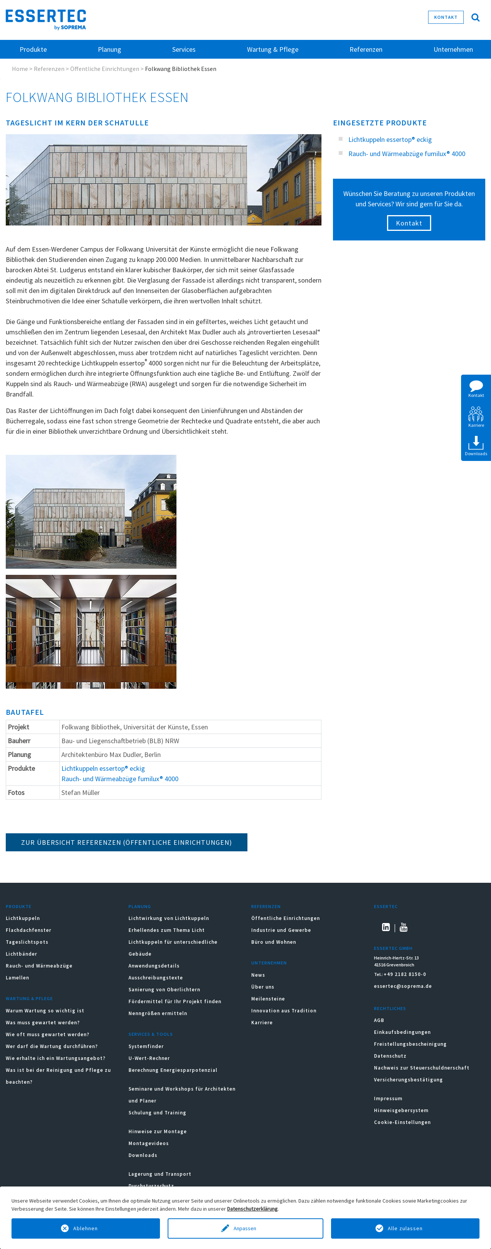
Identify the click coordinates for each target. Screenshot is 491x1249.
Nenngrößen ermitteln (158, 1013)
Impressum (388, 1098)
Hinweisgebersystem (401, 1110)
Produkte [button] (33, 49)
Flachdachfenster (28, 930)
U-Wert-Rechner (149, 1058)
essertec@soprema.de (403, 986)
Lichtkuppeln (23, 918)
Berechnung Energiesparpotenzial (173, 1070)
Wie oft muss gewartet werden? (47, 1034)
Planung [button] (109, 49)
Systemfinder (146, 1046)
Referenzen (49, 68)
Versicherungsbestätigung (408, 1079)
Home (20, 68)
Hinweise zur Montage (158, 1131)
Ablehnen (85, 1228)
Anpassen (245, 1228)
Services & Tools (151, 1034)
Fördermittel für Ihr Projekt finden (175, 1001)
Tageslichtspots (27, 942)
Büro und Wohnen (273, 942)
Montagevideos (149, 1143)
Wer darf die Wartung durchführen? (52, 1046)
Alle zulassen (405, 1228)
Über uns (262, 987)
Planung (140, 906)
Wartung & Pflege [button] (272, 49)
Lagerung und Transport (160, 1174)
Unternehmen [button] (453, 49)
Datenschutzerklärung (252, 1208)
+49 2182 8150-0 (405, 974)
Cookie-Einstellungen (402, 1122)
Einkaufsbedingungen (402, 1032)
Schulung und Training (157, 1112)
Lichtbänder (21, 954)
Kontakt (446, 17)
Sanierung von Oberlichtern (164, 989)
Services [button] (184, 49)
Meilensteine (268, 999)
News (258, 975)
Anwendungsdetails (154, 966)
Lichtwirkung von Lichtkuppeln (169, 918)
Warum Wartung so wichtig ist (45, 1010)
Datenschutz (390, 1056)
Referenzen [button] (365, 49)
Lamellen (17, 977)
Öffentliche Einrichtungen (104, 68)
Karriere (262, 1022)
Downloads (144, 1155)
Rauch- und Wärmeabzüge (39, 966)
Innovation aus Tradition (283, 1010)
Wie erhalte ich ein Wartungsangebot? (55, 1058)
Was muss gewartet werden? (43, 1022)
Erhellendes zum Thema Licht (167, 930)
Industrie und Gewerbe (281, 930)
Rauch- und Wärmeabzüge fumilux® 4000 (119, 778)
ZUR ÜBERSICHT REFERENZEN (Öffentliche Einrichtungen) (126, 842)
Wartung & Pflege (29, 998)
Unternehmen (269, 963)
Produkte (18, 906)
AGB (379, 1020)
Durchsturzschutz (151, 1186)
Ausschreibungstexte (156, 977)
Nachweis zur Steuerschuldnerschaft (422, 1068)
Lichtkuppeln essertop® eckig (103, 768)
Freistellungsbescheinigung (410, 1044)
